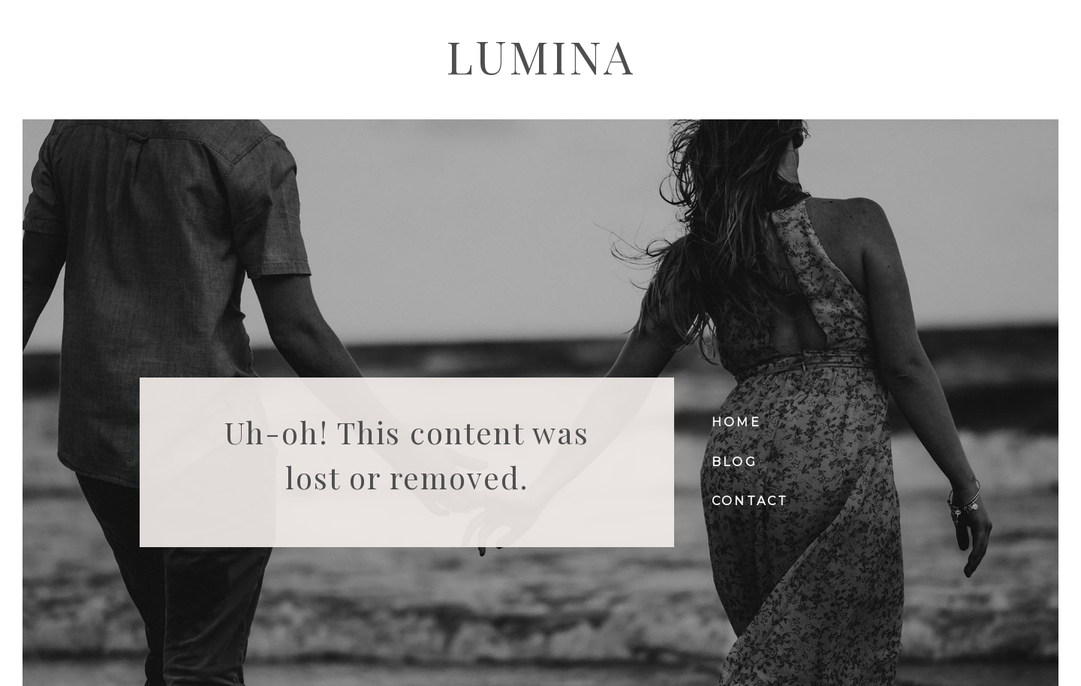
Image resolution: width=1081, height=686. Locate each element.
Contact (750, 501)
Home (736, 422)
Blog (734, 462)
